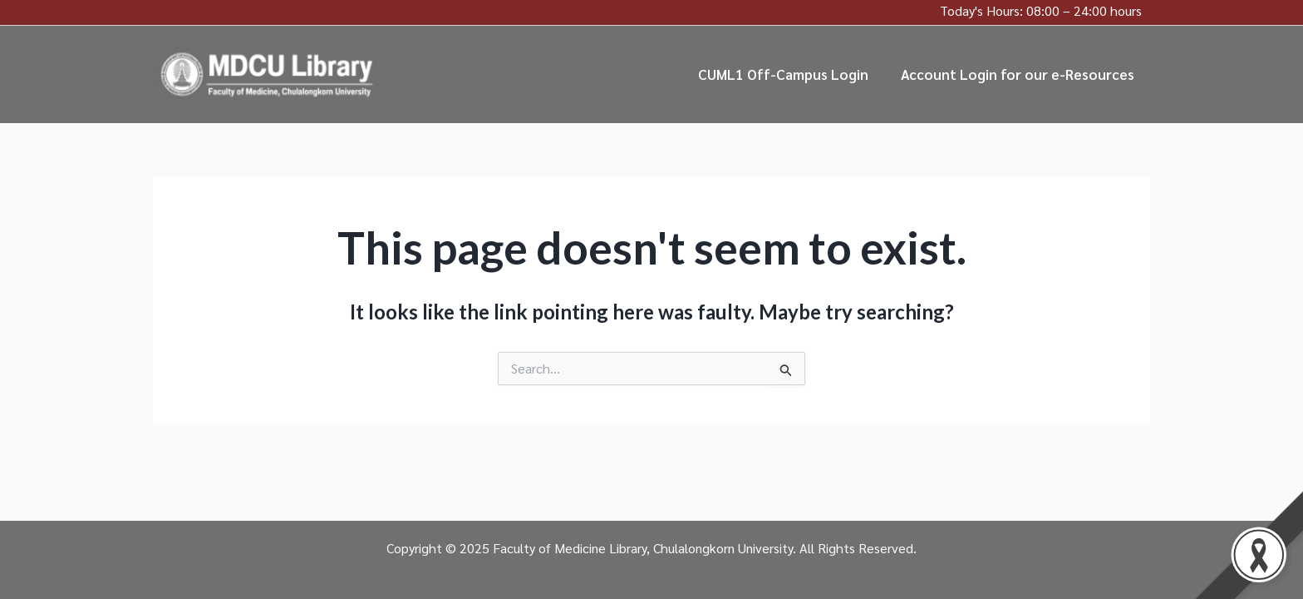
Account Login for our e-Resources (1019, 74)
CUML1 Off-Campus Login (789, 74)
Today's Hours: (981, 10)
